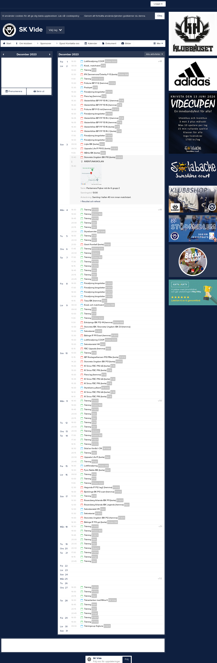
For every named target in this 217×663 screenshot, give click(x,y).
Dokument (109, 43)
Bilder (126, 43)
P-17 (94, 70)
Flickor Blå (123, 74)
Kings (107, 244)
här (81, 15)
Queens (95, 253)
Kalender (91, 43)
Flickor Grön (111, 61)
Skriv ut (39, 91)
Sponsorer (44, 43)
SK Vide (101, 231)
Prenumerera (14, 91)
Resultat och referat (90, 201)
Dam (103, 153)
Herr (102, 144)
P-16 (104, 96)
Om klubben (24, 43)
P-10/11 (109, 92)
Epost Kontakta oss (68, 43)
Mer (158, 43)
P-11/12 (112, 83)
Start (7, 43)
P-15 (103, 65)
